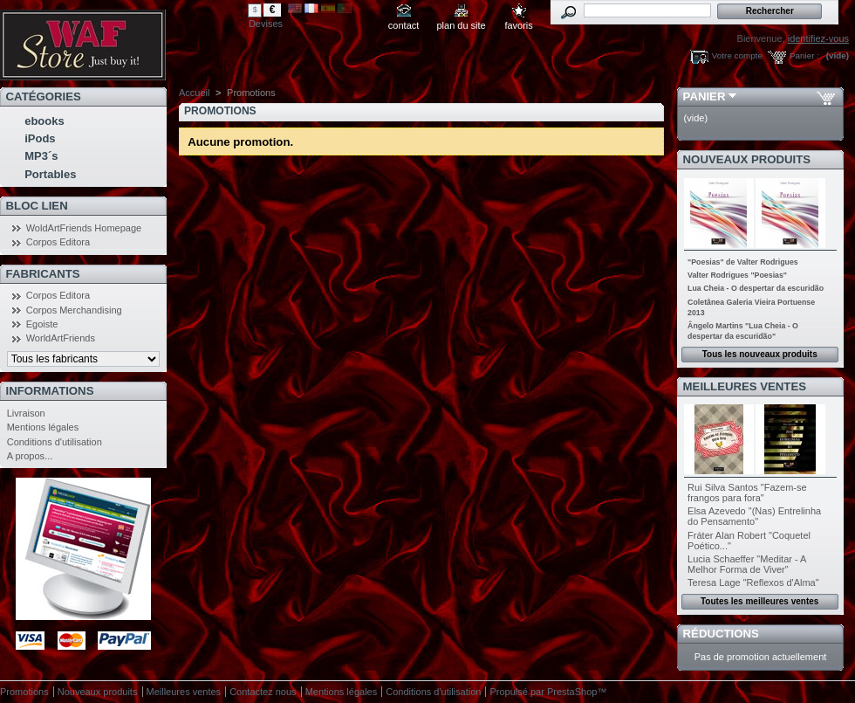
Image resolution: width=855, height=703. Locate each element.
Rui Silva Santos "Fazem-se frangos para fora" (747, 492)
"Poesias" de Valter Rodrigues (742, 262)
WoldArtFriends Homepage (83, 228)
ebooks (44, 121)
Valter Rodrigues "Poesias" (737, 275)
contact (403, 25)
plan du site (460, 25)
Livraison (26, 413)
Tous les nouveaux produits (759, 354)
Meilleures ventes (744, 386)
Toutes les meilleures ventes (759, 601)
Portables (50, 174)
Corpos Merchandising (74, 310)
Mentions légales (43, 427)
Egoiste (42, 324)
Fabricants (43, 273)
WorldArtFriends (60, 338)
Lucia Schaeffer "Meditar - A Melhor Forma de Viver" (746, 564)
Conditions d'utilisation (54, 442)
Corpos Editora (58, 242)
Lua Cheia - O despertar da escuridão (755, 288)
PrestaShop (572, 691)
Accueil (194, 92)
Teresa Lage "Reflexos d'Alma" (753, 582)
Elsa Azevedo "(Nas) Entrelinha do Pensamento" (754, 516)
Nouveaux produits (747, 159)
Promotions (24, 691)
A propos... (30, 456)
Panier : (804, 55)
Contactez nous (262, 691)
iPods (39, 138)
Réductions (721, 633)
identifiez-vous (818, 38)
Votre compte (737, 55)
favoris (518, 25)
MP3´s (41, 155)
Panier (704, 96)
